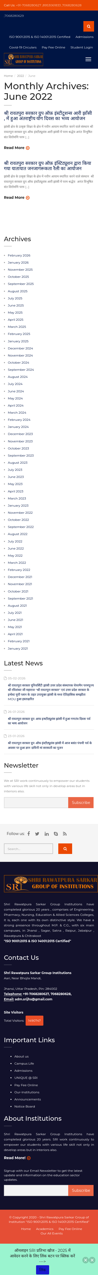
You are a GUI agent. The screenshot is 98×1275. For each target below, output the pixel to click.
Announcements (27, 1099)
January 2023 (18, 505)
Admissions (23, 1071)
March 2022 (17, 563)
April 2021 (15, 634)
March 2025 (17, 327)
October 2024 (18, 362)
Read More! (15, 1157)
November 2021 (20, 584)
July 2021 (15, 613)
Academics (44, 1229)
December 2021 (20, 577)
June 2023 (16, 477)
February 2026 (19, 255)
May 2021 (15, 627)
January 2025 (18, 341)
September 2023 (21, 455)
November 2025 (20, 269)
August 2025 (17, 291)
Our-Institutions (26, 1092)
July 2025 (15, 298)
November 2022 (20, 513)
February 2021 (19, 641)
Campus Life (24, 1063)
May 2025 (15, 312)
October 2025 (18, 277)
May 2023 (15, 484)
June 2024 (16, 391)
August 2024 (18, 377)
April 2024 (16, 405)
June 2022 (16, 548)
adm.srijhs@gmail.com (34, 999)
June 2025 (16, 305)
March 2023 (17, 498)
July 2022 (15, 541)
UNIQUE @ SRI (26, 1078)
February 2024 (19, 420)
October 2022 (18, 520)
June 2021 (15, 620)
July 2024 (15, 384)
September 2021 (20, 598)
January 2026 (18, 262)
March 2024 (17, 412)
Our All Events (52, 1233)
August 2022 (17, 534)
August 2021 (17, 605)
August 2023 (17, 462)
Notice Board (24, 1106)
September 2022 (21, 527)
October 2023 (18, 448)
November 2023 (20, 441)
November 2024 (20, 355)
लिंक (42, 1269)
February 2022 (19, 570)
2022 (20, 76)
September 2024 (21, 370)
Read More (14, 147)
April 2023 (15, 491)
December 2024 (20, 348)
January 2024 (18, 427)
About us (21, 1056)
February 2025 (19, 334)
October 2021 (18, 591)
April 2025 (15, 320)
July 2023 (15, 470)
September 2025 (21, 284)
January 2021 (18, 648)
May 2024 (15, 398)
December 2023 (20, 434)
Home (8, 76)
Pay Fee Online (26, 1085)
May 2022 (15, 555)
